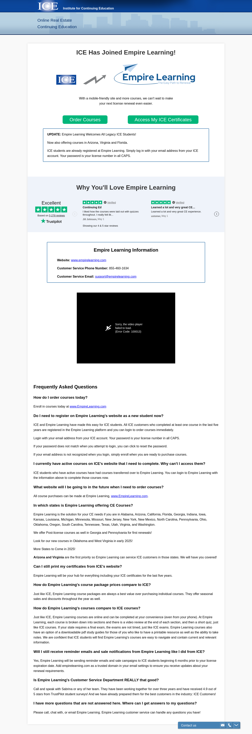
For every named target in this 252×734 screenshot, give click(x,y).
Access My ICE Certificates (163, 119)
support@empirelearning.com (115, 276)
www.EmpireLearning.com (88, 406)
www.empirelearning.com (88, 260)
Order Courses (84, 119)
